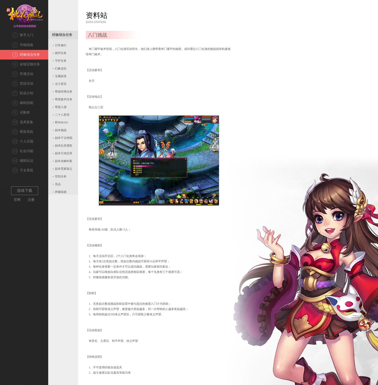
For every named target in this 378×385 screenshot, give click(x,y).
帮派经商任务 (63, 91)
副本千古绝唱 (63, 138)
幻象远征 (61, 68)
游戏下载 (24, 191)
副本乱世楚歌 (63, 145)
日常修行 (61, 45)
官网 (17, 200)
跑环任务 (61, 53)
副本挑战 (61, 130)
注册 (31, 200)
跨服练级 (61, 192)
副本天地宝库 (63, 153)
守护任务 (61, 60)
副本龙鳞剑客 (63, 161)
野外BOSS (61, 122)
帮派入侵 (61, 107)
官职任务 (61, 176)
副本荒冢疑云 (63, 168)
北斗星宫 (61, 84)
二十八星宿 (62, 114)
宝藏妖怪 (61, 76)
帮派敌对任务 (63, 99)
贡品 (58, 184)
